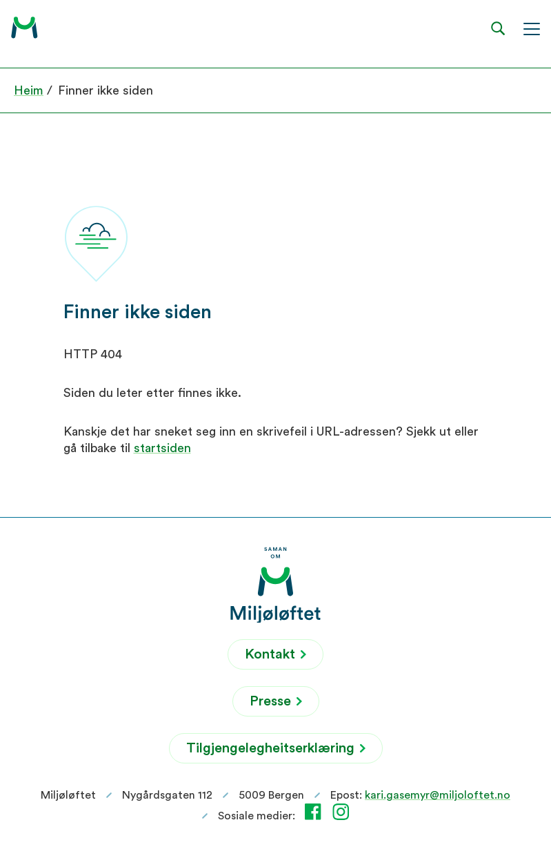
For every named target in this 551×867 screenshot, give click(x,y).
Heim (28, 90)
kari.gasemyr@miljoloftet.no (437, 795)
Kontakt (275, 654)
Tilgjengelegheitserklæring (275, 748)
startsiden (162, 448)
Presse (276, 701)
